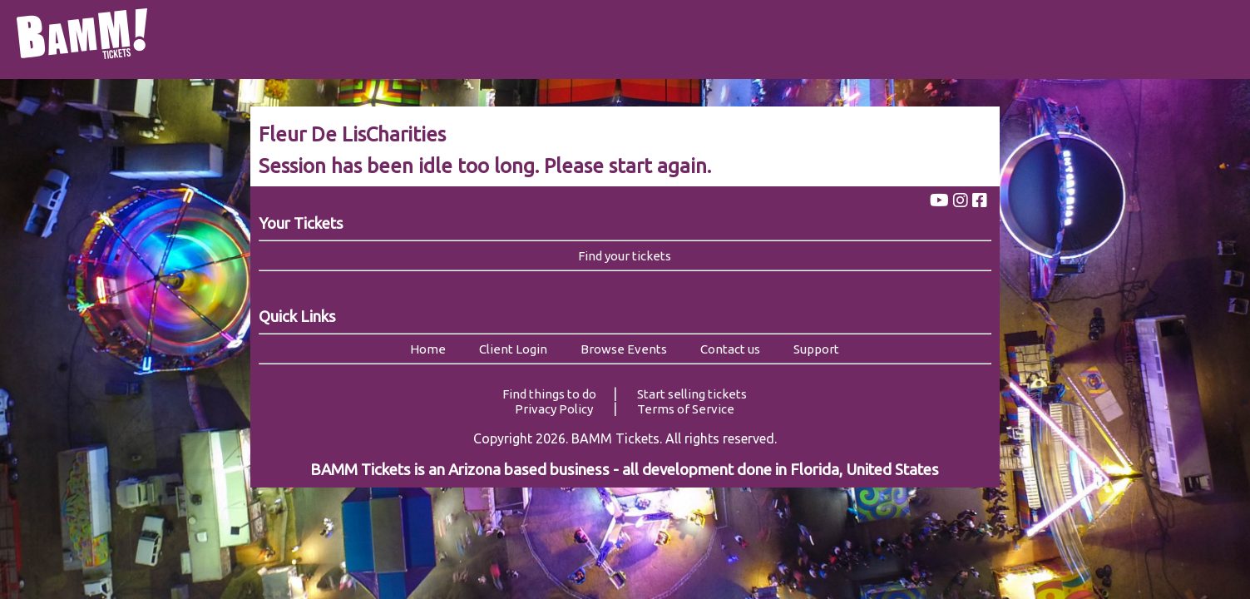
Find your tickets (624, 256)
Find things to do (549, 394)
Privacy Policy (554, 409)
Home (428, 349)
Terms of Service (685, 409)
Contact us (730, 349)
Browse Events (624, 349)
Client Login (513, 349)
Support (816, 349)
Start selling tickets (692, 394)
